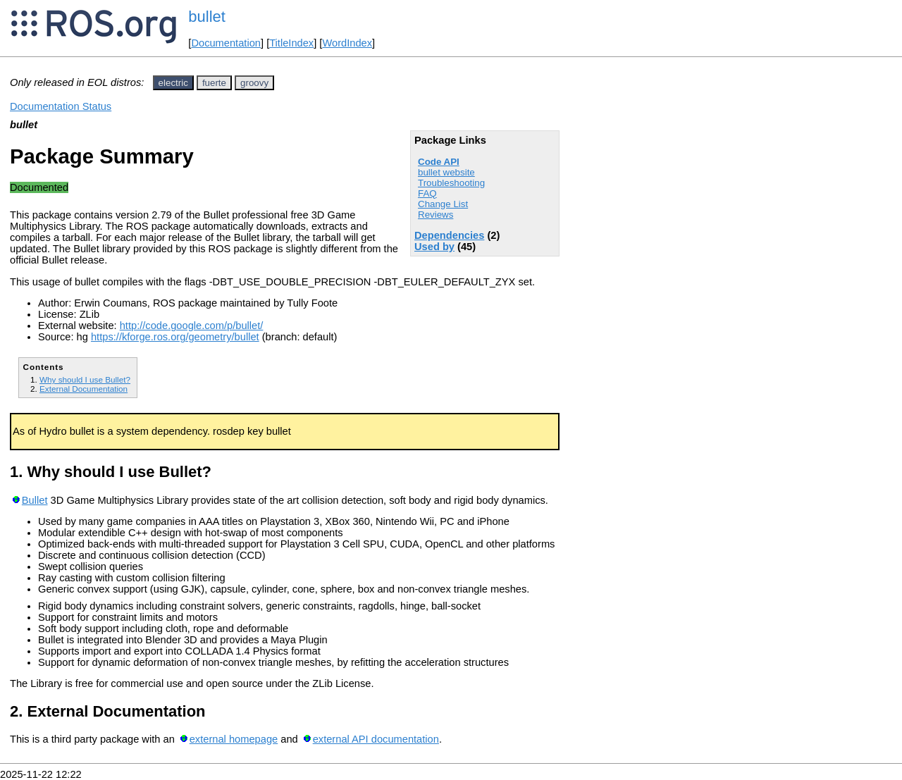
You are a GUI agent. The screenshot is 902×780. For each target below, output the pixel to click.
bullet (207, 16)
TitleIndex (291, 43)
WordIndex (347, 43)
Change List (443, 204)
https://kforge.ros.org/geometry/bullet (175, 336)
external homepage (234, 739)
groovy (254, 83)
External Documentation (83, 388)
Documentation (226, 43)
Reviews (435, 214)
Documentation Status (60, 106)
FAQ (427, 193)
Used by (434, 246)
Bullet (35, 500)
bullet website (446, 172)
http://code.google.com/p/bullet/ (192, 325)
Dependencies (449, 235)
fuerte (214, 83)
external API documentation (376, 739)
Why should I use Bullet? (84, 379)
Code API (438, 161)
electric (173, 83)
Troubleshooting (451, 183)
